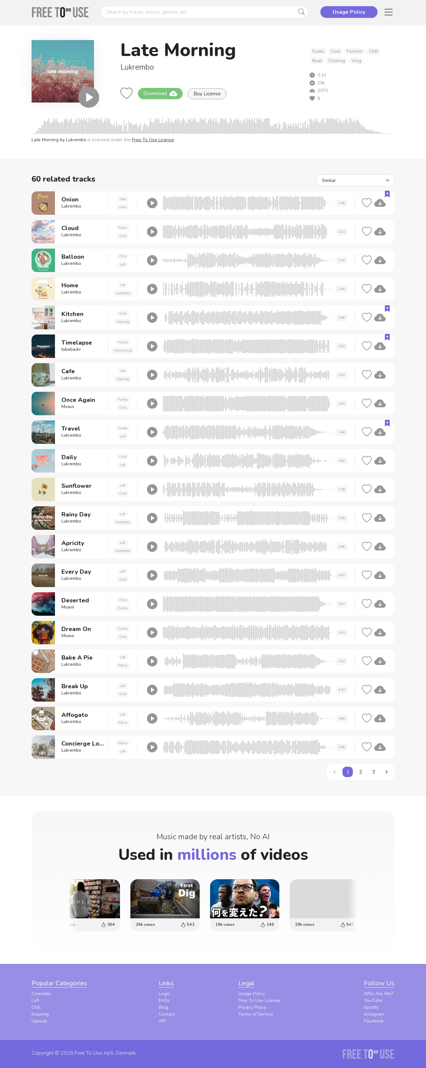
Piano (122, 665)
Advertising (122, 350)
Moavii (67, 407)
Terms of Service (255, 1014)
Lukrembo (137, 67)
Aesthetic (122, 293)
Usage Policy (251, 994)
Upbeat (39, 1021)
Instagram (374, 1014)
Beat (317, 61)
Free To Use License (153, 140)
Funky (318, 51)
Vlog (356, 61)
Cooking (336, 61)
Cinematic (42, 994)
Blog (163, 1007)
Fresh (122, 227)
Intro (122, 207)
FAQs (164, 1000)
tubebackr (71, 349)
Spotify (371, 1007)
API (162, 1021)
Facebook (374, 1021)
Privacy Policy (252, 1007)
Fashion (355, 51)
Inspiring (40, 1014)
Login (164, 994)
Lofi (123, 264)
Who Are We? (378, 994)
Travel (122, 428)
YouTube (373, 1000)
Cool (335, 51)
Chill (373, 51)
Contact (167, 1014)
